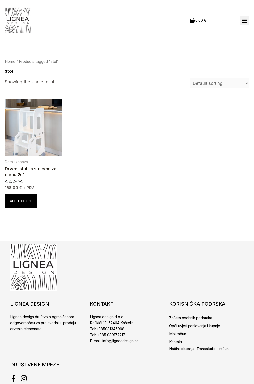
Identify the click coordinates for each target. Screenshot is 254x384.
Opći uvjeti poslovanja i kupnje (194, 325)
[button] (244, 20)
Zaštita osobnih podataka (190, 317)
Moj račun (177, 333)
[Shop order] (219, 83)
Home (10, 61)
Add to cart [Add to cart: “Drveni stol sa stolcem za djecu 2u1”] (21, 201)
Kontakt (175, 341)
